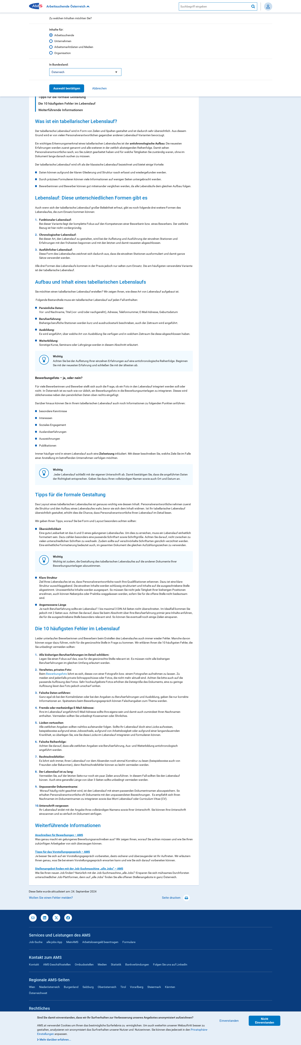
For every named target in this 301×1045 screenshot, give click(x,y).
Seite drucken (176, 898)
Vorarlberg (136, 987)
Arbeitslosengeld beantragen (100, 942)
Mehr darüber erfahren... (55, 1039)
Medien (102, 964)
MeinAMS (72, 942)
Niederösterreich (49, 987)
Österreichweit (38, 993)
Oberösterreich (107, 987)
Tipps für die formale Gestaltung (62, 97)
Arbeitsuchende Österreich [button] (68, 6)
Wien (32, 987)
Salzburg (88, 987)
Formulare (128, 942)
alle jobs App (54, 942)
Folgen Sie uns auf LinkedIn (170, 964)
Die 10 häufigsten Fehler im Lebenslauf (66, 103)
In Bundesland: (59, 64)
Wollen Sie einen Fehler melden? (51, 898)
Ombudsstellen (84, 964)
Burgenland (71, 987)
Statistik (116, 964)
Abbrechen (99, 88)
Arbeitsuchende (64, 35)
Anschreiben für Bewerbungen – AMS (59, 835)
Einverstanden (229, 1021)
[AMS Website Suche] (214, 6)
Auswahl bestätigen (66, 88)
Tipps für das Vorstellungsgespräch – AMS (62, 851)
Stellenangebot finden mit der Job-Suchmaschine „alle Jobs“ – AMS (79, 868)
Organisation (62, 52)
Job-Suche (35, 942)
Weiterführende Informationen (60, 110)
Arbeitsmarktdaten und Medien (73, 47)
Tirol (123, 987)
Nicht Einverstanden (264, 1020)
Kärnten (170, 987)
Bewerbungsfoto (56, 673)
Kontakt (34, 964)
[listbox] (85, 72)
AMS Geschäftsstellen (57, 964)
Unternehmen (62, 41)
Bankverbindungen (137, 964)
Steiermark (154, 987)
